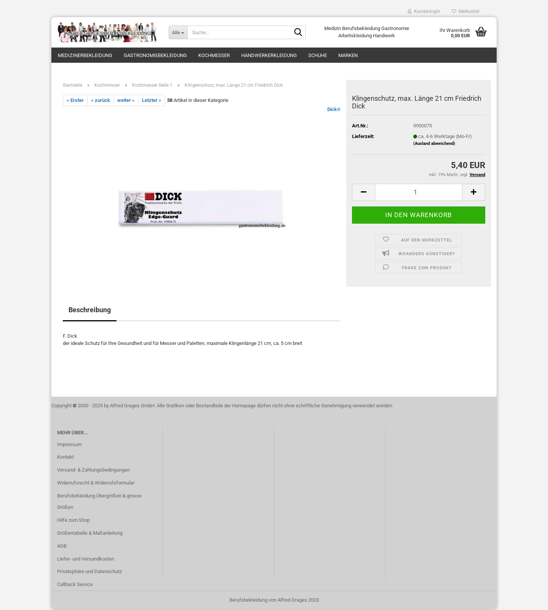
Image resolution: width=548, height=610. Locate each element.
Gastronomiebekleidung (155, 55)
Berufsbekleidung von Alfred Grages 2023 (274, 600)
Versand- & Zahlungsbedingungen (93, 470)
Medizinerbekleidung (85, 55)
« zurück (100, 100)
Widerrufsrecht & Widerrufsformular (95, 483)
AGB (62, 546)
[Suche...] (178, 32)
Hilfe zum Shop (73, 520)
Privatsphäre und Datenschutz (89, 571)
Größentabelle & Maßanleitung (90, 533)
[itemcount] (418, 192)
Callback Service (75, 584)
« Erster (75, 100)
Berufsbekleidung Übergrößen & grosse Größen (99, 501)
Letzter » (151, 100)
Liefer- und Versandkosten (85, 559)
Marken (348, 55)
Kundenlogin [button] (424, 11)
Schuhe (317, 55)
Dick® (334, 109)
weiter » (126, 100)
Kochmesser (214, 55)
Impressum (69, 444)
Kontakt (65, 457)
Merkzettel (466, 11)
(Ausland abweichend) (434, 143)
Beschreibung (89, 310)
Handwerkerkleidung (269, 55)
